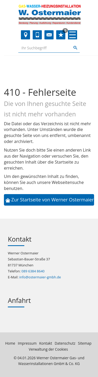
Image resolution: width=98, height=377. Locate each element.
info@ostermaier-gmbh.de (40, 277)
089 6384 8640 (33, 271)
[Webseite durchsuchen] (44, 47)
